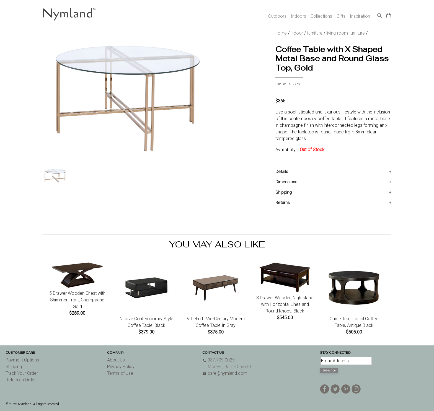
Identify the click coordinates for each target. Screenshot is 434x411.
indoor (297, 33)
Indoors (298, 16)
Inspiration (360, 16)
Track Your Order (22, 373)
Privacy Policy (121, 366)
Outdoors (277, 16)
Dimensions (286, 181)
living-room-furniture (345, 33)
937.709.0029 (218, 360)
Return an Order (21, 379)
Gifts (341, 16)
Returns (282, 202)
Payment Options (22, 360)
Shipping (283, 192)
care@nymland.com (224, 373)
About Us (116, 360)
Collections (321, 16)
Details (281, 171)
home (281, 33)
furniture (314, 33)
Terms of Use (120, 373)
